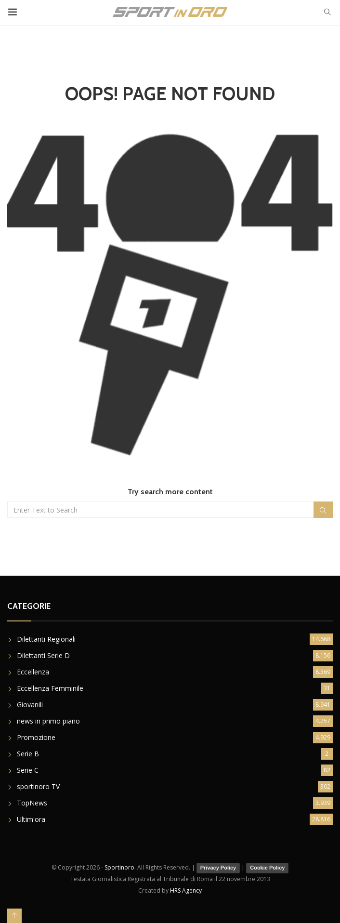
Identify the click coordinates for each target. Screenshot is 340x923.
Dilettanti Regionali (46, 639)
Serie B (28, 753)
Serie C (28, 770)
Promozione (36, 737)
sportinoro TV (38, 786)
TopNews (32, 802)
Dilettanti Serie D (43, 655)
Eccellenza (33, 671)
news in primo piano (48, 720)
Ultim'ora (31, 819)
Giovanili (30, 704)
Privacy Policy (218, 867)
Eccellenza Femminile (50, 688)
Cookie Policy (267, 867)
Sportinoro (119, 867)
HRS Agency (186, 890)
